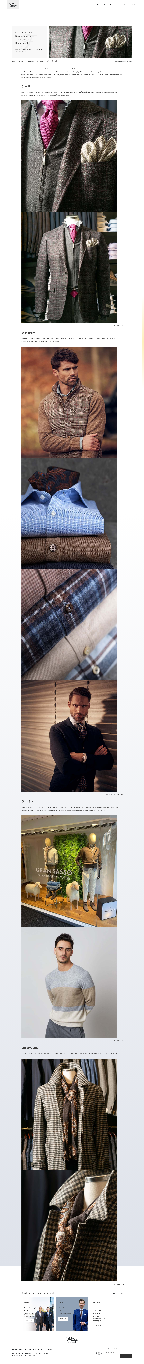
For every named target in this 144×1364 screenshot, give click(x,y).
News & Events (123, 5)
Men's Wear (122, 61)
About (99, 5)
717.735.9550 (42, 1353)
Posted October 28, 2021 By (20, 61)
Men (105, 5)
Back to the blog (118, 1293)
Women (112, 5)
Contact (134, 5)
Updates (129, 61)
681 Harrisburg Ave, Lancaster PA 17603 (23, 1353)
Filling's (31, 61)
